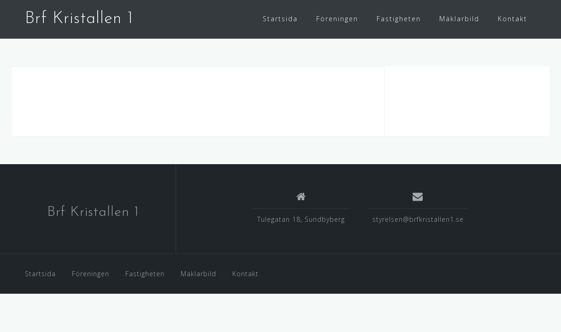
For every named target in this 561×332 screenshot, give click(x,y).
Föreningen (337, 18)
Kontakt (512, 18)
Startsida (280, 18)
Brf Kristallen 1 (79, 19)
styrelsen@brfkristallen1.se (418, 219)
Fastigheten (399, 18)
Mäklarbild (459, 18)
